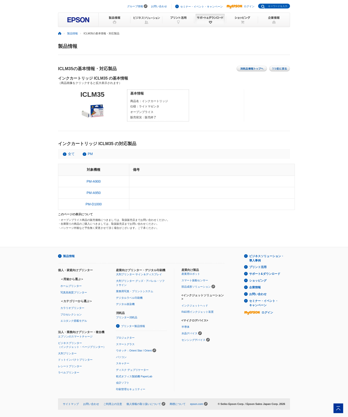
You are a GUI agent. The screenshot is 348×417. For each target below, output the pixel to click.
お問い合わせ (159, 6)
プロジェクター (125, 337)
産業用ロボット (190, 273)
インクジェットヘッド (194, 305)
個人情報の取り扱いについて (143, 403)
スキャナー (122, 363)
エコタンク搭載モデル (73, 320)
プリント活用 (258, 267)
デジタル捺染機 (125, 304)
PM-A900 (94, 181)
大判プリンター (67, 353)
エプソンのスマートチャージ (75, 336)
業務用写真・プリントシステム (134, 291)
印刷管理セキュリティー (130, 389)
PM (90, 154)
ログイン (240, 6)
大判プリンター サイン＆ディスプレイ (139, 274)
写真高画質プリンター (73, 292)
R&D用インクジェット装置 (197, 311)
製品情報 (72, 33)
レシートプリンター (70, 366)
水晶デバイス (189, 333)
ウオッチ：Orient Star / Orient (134, 350)
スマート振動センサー (194, 280)
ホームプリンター (71, 285)
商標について (178, 403)
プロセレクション (71, 314)
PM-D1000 (94, 204)
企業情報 (255, 287)
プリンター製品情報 (133, 326)
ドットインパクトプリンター (75, 359)
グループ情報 (135, 6)
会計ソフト (122, 382)
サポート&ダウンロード (264, 274)
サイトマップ (71, 403)
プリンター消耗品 (126, 317)
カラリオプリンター (72, 307)
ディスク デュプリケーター (132, 369)
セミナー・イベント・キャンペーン (201, 6)
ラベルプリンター (68, 372)
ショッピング (258, 280)
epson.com (196, 403)
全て (71, 154)
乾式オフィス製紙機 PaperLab (134, 376)
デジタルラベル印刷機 (129, 297)
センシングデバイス (193, 339)
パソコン (121, 357)
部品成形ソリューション (196, 286)
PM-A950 (94, 193)
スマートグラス (125, 344)
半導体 (185, 326)
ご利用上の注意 (112, 403)
